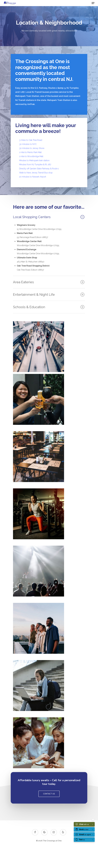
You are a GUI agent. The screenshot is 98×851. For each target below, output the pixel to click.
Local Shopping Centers (48, 217)
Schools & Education (48, 307)
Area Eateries (48, 282)
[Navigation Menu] (93, 3)
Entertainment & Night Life (48, 294)
